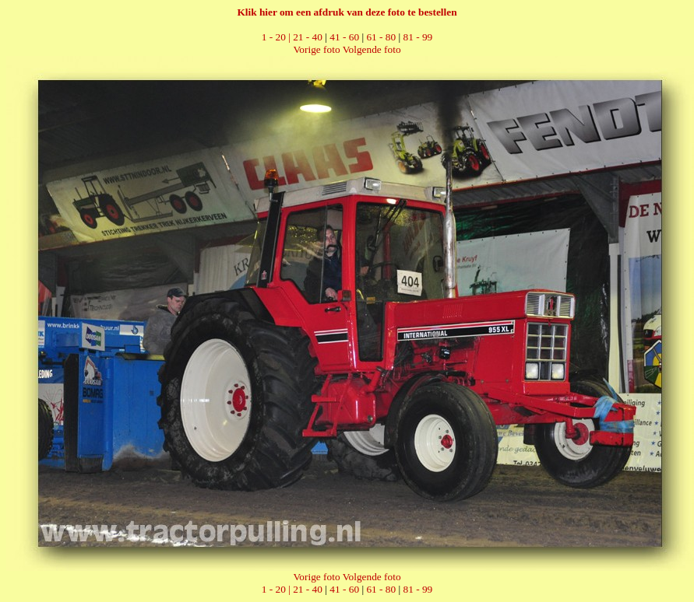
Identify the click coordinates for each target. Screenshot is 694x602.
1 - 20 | (277, 37)
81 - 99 (418, 37)
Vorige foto (316, 49)
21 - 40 (307, 37)
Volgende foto (372, 49)
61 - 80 (381, 37)
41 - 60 (344, 37)
